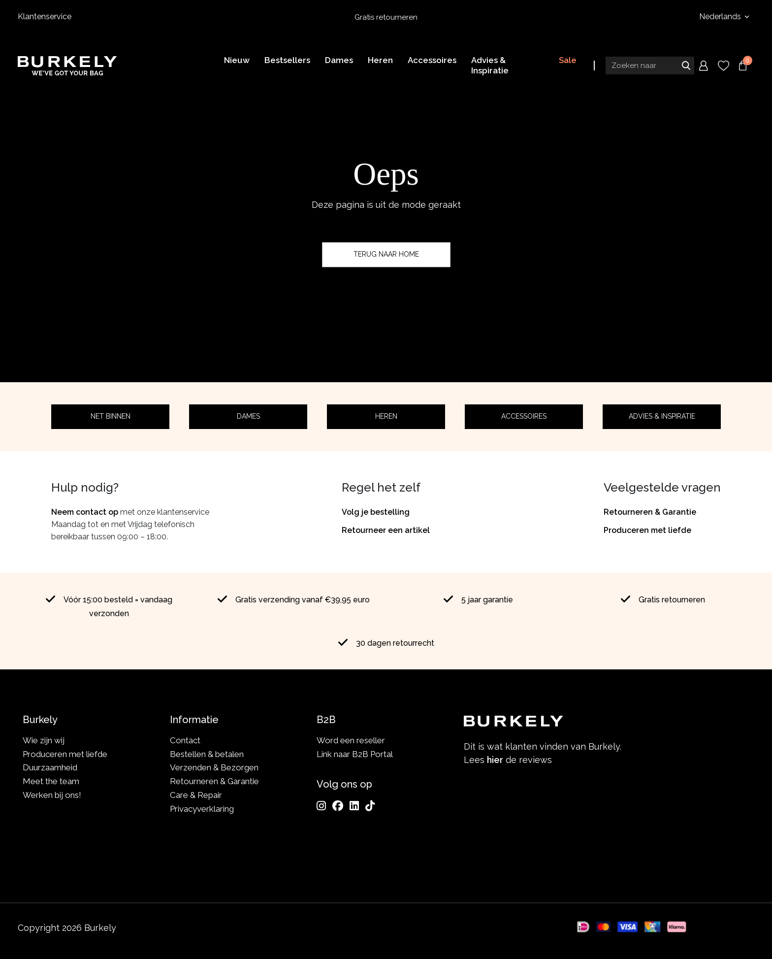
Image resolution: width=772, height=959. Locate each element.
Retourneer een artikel (386, 530)
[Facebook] (337, 805)
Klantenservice (44, 16)
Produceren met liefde (647, 530)
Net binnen (110, 416)
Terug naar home (386, 254)
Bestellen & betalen (207, 754)
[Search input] (650, 65)
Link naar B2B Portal (355, 754)
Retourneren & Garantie (650, 512)
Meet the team (51, 781)
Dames (248, 416)
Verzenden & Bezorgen (214, 767)
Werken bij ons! (52, 795)
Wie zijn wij (43, 740)
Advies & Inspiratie (662, 416)
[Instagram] (321, 805)
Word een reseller (351, 740)
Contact (185, 740)
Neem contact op (84, 512)
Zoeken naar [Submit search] (685, 65)
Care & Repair (196, 795)
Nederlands (721, 16)
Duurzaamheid (50, 767)
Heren (386, 416)
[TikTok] (370, 805)
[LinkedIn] (354, 805)
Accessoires (524, 416)
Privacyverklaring (202, 809)
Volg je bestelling (376, 512)
